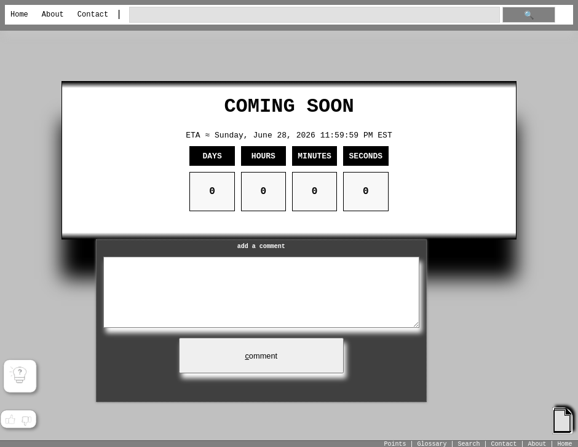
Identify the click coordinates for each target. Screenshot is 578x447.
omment (261, 355)
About (53, 14)
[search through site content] (314, 15)
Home (19, 14)
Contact (92, 14)
